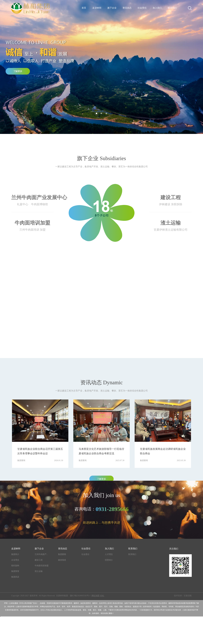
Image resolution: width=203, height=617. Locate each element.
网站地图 (95, 596)
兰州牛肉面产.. (41, 554)
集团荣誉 (15, 571)
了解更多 (101, 479)
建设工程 (39, 560)
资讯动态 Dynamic (101, 382)
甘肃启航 (188, 596)
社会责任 (142, 8)
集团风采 (15, 577)
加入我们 (157, 8)
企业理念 (15, 560)
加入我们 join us (101, 495)
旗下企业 (111, 8)
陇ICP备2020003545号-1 (80, 596)
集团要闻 (62, 554)
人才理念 (109, 554)
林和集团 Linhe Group (101, 281)
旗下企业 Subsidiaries (101, 158)
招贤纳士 (109, 560)
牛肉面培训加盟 (41, 566)
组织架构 (15, 566)
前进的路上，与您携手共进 (101, 522)
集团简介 (15, 554)
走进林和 (96, 8)
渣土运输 (39, 571)
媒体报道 (62, 560)
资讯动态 (127, 8)
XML (102, 596)
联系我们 (172, 8)
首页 (84, 8)
